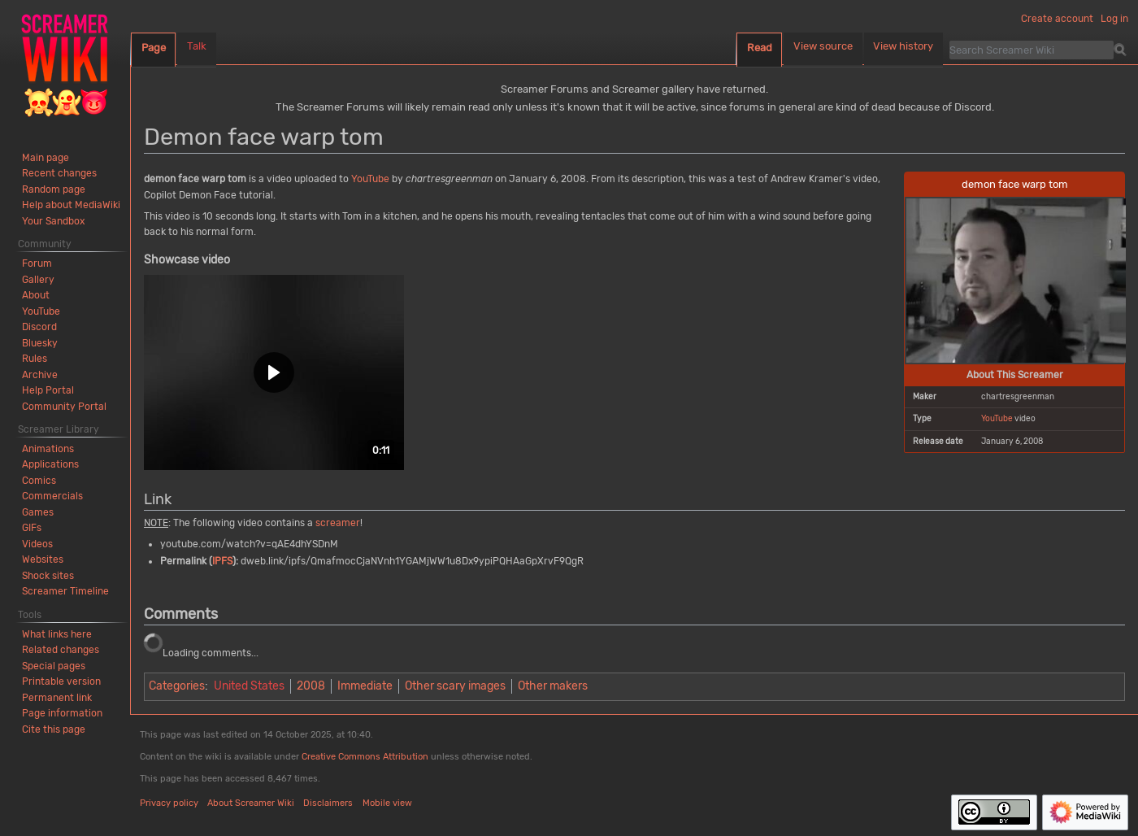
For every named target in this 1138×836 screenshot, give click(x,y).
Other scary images (455, 686)
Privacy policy (169, 803)
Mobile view (387, 803)
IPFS (222, 561)
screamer (337, 523)
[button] (274, 372)
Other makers (553, 686)
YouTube (997, 418)
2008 (311, 686)
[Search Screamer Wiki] (1031, 50)
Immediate (365, 686)
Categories (177, 686)
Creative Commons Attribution (365, 756)
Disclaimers (328, 803)
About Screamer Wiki (250, 803)
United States (249, 686)
